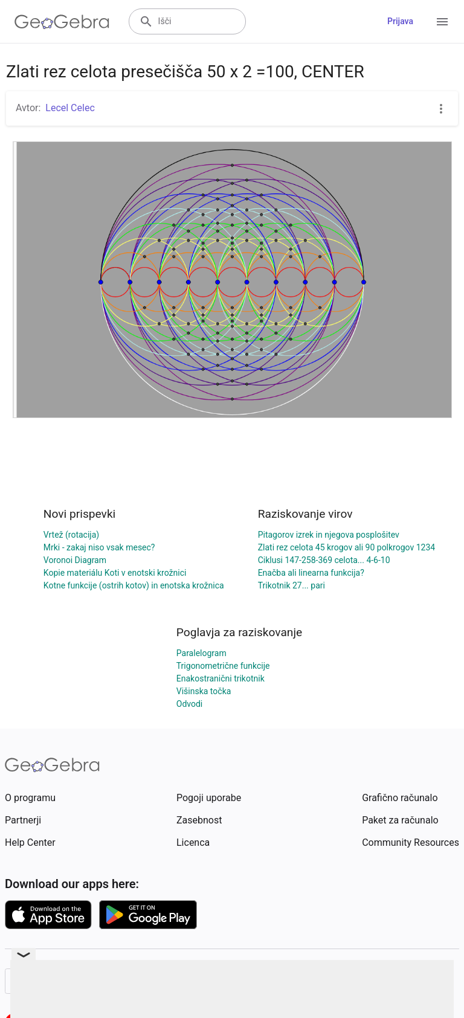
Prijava (400, 21)
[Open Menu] (442, 21)
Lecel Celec (69, 108)
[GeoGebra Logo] (61, 21)
